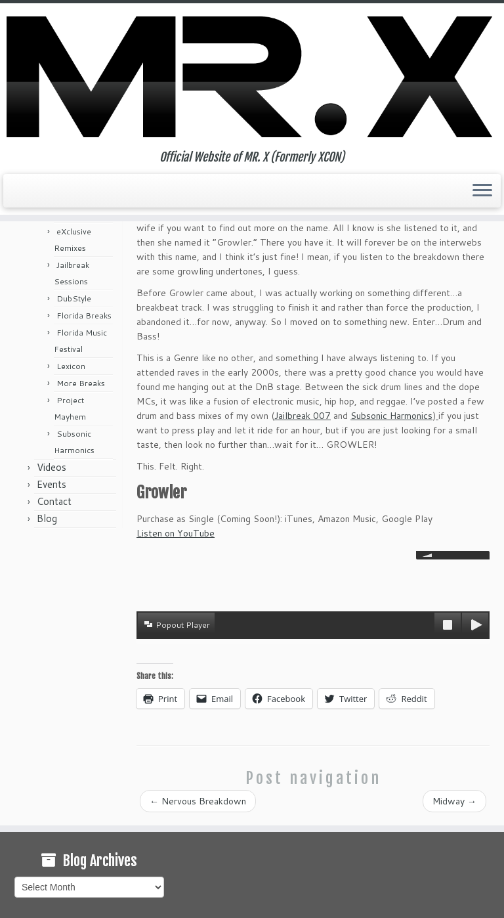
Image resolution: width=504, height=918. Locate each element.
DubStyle (73, 298)
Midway (454, 801)
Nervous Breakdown (198, 801)
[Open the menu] (482, 191)
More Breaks (80, 383)
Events (51, 484)
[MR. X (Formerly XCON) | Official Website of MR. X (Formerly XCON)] (252, 77)
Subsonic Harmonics (391, 415)
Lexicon (70, 366)
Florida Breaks (84, 315)
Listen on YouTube (175, 533)
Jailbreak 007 (302, 415)
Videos (51, 467)
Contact (54, 501)
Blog (47, 518)
